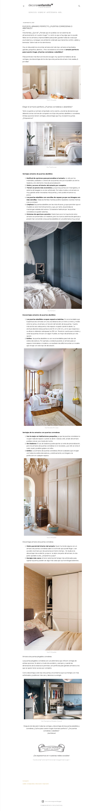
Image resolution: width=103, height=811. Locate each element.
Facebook (36, 760)
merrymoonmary (57, 805)
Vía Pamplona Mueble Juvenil (51, 721)
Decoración (38, 783)
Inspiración (45, 783)
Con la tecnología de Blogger (51, 801)
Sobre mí (41, 12)
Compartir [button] (26, 781)
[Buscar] (79, 6)
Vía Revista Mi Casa (51, 428)
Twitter (43, 760)
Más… (60, 12)
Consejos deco (31, 783)
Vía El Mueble (51, 100)
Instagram (58, 760)
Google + (67, 760)
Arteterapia (52, 12)
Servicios (33, 12)
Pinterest (50, 760)
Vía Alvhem (52, 311)
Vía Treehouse (52, 167)
